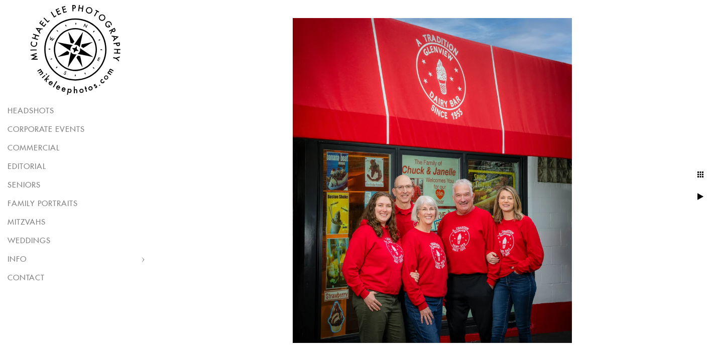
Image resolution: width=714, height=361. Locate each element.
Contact (26, 278)
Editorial (27, 166)
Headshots (31, 111)
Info (17, 259)
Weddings (29, 241)
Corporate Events (46, 129)
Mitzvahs (27, 222)
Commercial (34, 148)
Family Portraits (43, 204)
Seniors (24, 185)
